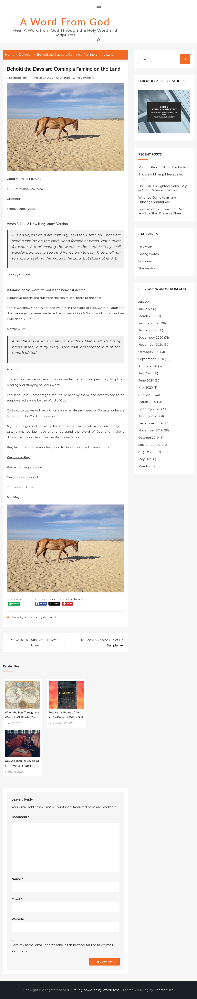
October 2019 (148, 437)
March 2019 (147, 466)
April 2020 (145, 395)
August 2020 (147, 366)
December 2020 (150, 337)
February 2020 (149, 409)
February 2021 (149, 323)
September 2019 (150, 445)
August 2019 (147, 452)
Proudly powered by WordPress (95, 990)
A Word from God (65, 22)
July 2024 (145, 302)
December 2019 (150, 423)
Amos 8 (16, 617)
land (37, 617)
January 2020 (148, 416)
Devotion (64, 77)
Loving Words (148, 254)
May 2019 (145, 459)
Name (17, 879)
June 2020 (146, 380)
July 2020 (145, 373)
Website (18, 919)
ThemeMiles (164, 990)
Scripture (145, 261)
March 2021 (146, 316)
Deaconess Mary (18, 77)
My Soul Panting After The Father (163, 167)
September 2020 (151, 359)
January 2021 (148, 330)
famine (28, 617)
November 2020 (150, 344)
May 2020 (145, 387)
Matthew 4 (49, 617)
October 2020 (148, 352)
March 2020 (147, 402)
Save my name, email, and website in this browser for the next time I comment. (62, 947)
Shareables (146, 268)
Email (17, 899)
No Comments (85, 77)
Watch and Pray (18, 457)
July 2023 (145, 309)
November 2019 (150, 430)
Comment (20, 817)
